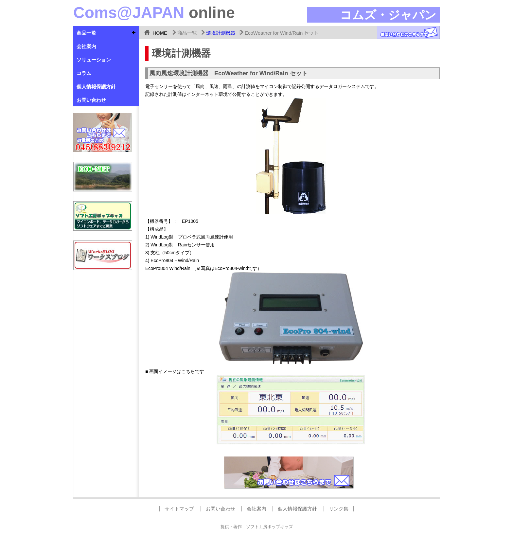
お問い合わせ (91, 100)
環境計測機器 (221, 33)
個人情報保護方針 (96, 86)
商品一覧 (86, 33)
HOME (159, 32)
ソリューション (94, 59)
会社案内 (86, 46)
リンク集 (338, 508)
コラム (84, 73)
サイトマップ (179, 508)
